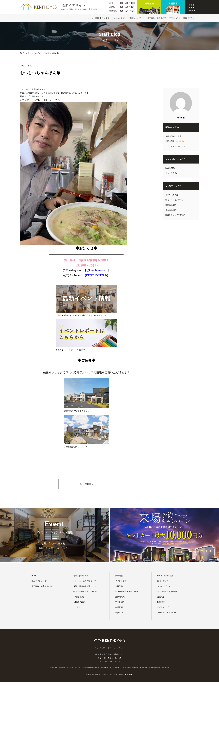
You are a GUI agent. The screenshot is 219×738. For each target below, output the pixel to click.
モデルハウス (174, 18)
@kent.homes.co (96, 270)
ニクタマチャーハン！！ (175, 146)
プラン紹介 (120, 602)
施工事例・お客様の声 (156, 18)
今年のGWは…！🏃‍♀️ (173, 136)
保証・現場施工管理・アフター (86, 586)
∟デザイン (78, 607)
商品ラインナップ (39, 581)
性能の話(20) (170, 205)
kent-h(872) (170, 168)
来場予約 (119, 586)
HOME (34, 576)
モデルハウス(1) (171, 195)
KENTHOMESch (96, 275)
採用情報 (161, 602)
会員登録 (119, 607)
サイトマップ (162, 607)
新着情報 (119, 576)
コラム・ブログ (163, 586)
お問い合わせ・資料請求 (167, 591)
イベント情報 (93, 18)
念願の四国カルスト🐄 (174, 141)
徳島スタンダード (136, 18)
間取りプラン (189, 18)
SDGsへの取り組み (165, 576)
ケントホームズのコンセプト (114, 18)
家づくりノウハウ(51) (174, 200)
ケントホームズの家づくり (84, 581)
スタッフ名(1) (171, 173)
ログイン (119, 613)
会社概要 (161, 597)
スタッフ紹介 (162, 581)
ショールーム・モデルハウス (127, 591)
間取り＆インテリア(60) (175, 215)
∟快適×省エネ (79, 602)
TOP (22, 53)
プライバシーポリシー (166, 613)
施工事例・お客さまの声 (41, 586)
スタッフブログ (32, 53)
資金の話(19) (170, 210)
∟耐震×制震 (78, 597)
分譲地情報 (120, 597)
